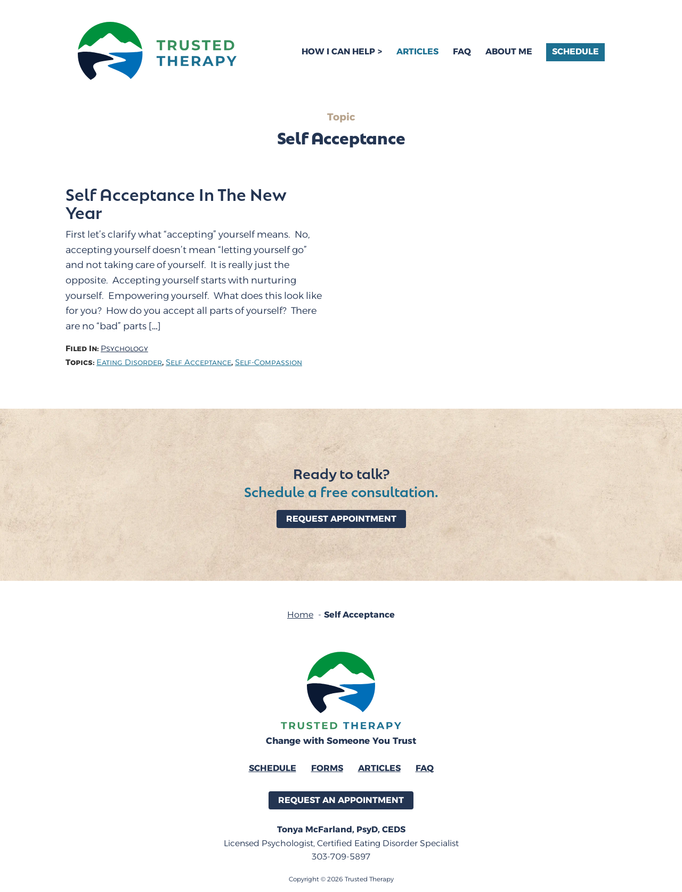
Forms (327, 768)
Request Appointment (341, 518)
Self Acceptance (198, 362)
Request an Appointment (341, 800)
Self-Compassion (268, 362)
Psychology (124, 348)
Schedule (575, 51)
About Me (508, 51)
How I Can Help (338, 51)
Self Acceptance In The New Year (176, 203)
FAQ (462, 51)
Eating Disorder (129, 362)
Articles (417, 51)
